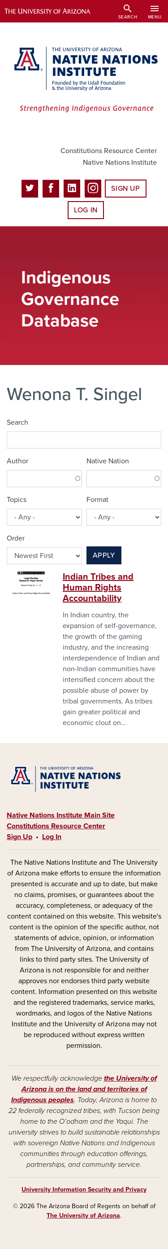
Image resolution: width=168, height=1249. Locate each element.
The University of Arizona (83, 1215)
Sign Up (125, 188)
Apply (104, 555)
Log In (86, 210)
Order (16, 538)
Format (97, 499)
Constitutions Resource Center (108, 150)
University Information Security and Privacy (84, 1189)
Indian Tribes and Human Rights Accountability (98, 588)
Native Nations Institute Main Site (61, 815)
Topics (16, 499)
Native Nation (107, 461)
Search (17, 422)
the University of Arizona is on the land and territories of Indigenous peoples (84, 1089)
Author (17, 461)
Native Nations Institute (120, 162)
